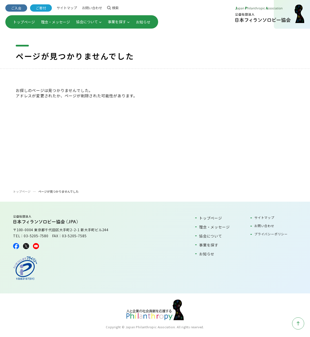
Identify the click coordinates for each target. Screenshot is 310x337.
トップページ (24, 21)
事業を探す (119, 21)
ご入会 (16, 8)
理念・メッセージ (55, 21)
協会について (89, 21)
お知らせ (143, 21)
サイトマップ (67, 7)
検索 (113, 7)
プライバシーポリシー (271, 234)
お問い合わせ (92, 7)
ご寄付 (41, 8)
